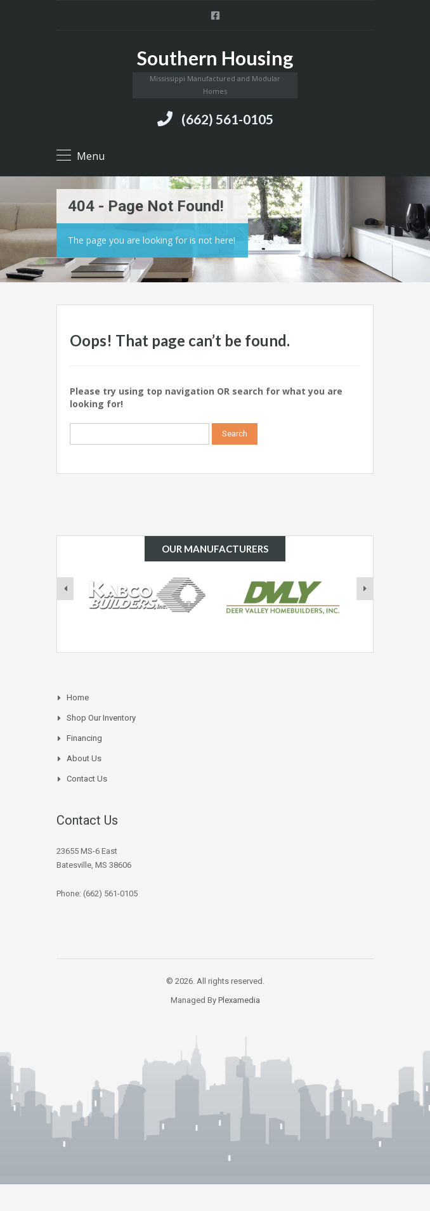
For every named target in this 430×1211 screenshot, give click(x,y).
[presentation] (65, 588)
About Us (84, 758)
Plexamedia (239, 1000)
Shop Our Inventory (101, 718)
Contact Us (87, 778)
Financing (84, 738)
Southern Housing (215, 57)
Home (78, 697)
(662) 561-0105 (227, 119)
